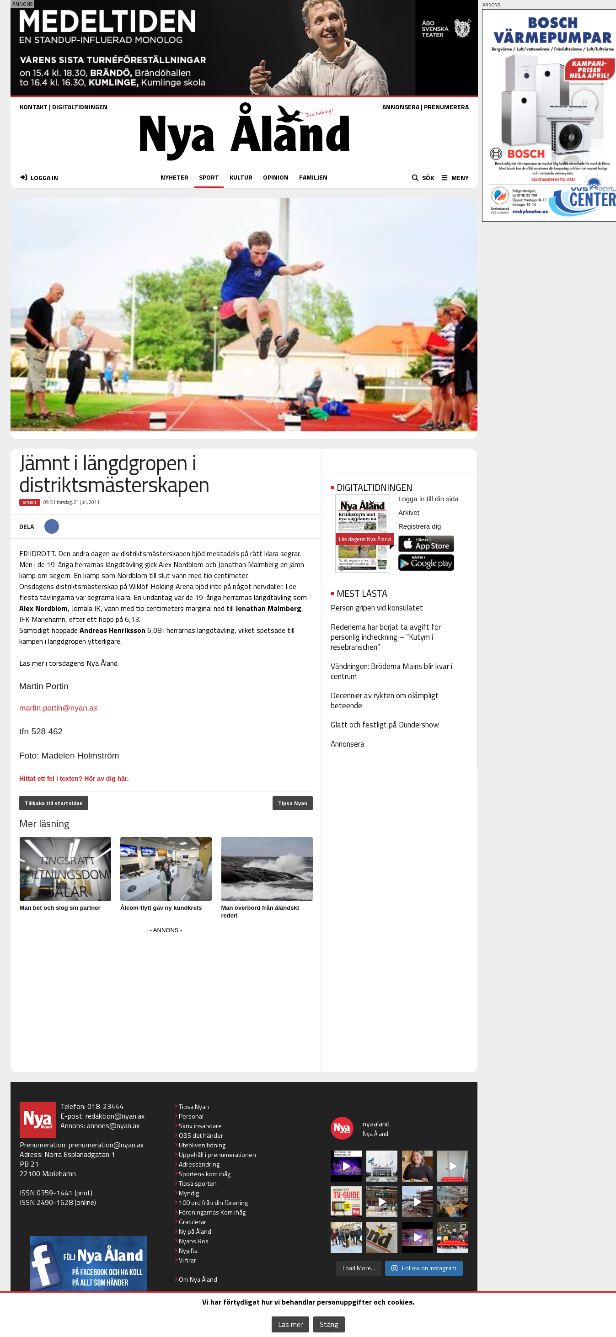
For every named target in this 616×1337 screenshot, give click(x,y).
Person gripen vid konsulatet (377, 608)
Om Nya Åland (198, 1279)
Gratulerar (192, 1221)
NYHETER (174, 177)
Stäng (329, 1324)
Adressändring (199, 1164)
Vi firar (187, 1260)
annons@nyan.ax (113, 1125)
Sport (29, 502)
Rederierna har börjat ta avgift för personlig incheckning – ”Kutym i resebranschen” (386, 637)
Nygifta (188, 1250)
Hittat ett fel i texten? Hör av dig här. (74, 778)
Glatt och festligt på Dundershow (385, 725)
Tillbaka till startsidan (54, 803)
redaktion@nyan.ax (115, 1115)
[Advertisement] (166, 1000)
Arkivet (408, 512)
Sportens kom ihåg (204, 1173)
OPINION (276, 177)
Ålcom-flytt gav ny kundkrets (161, 907)
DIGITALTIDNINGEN (79, 106)
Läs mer (290, 1324)
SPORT (209, 177)
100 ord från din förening (213, 1202)
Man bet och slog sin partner (60, 907)
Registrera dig (419, 526)
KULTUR (241, 177)
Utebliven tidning (202, 1145)
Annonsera (347, 744)
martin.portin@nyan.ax (58, 708)
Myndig (189, 1193)
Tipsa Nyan (292, 803)
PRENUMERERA (446, 106)
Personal (191, 1116)
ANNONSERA (400, 106)
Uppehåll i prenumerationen (217, 1154)
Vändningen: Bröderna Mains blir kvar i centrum (391, 671)
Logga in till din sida (428, 499)
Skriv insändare (200, 1125)
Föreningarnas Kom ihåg (212, 1212)
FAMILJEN (313, 177)
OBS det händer (201, 1135)
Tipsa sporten (198, 1183)
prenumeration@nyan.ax (106, 1144)
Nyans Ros (194, 1241)
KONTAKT (34, 106)
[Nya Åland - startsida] (244, 163)
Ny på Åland (195, 1231)
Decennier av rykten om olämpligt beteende (385, 700)
